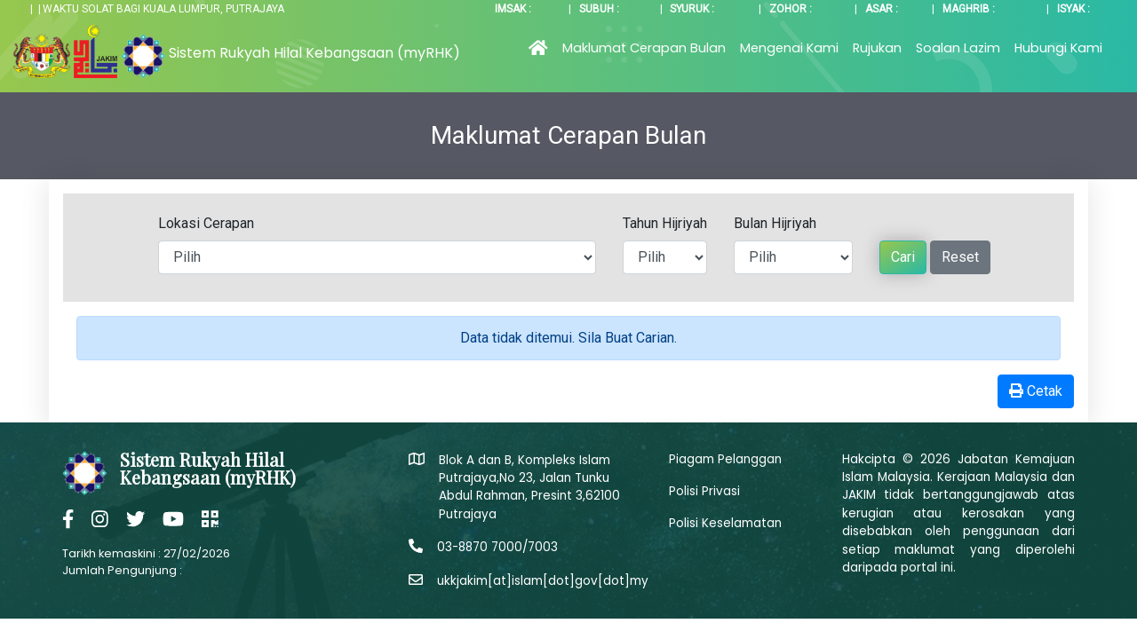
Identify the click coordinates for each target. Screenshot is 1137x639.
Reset (960, 256)
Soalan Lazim (958, 48)
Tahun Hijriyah (665, 223)
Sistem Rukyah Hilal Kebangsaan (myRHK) (314, 53)
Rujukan (877, 48)
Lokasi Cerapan (206, 223)
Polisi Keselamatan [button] (725, 523)
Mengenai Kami (789, 48)
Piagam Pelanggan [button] (725, 459)
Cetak (1035, 391)
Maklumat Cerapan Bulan (644, 48)
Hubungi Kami (1058, 48)
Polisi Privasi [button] (704, 491)
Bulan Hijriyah (775, 223)
